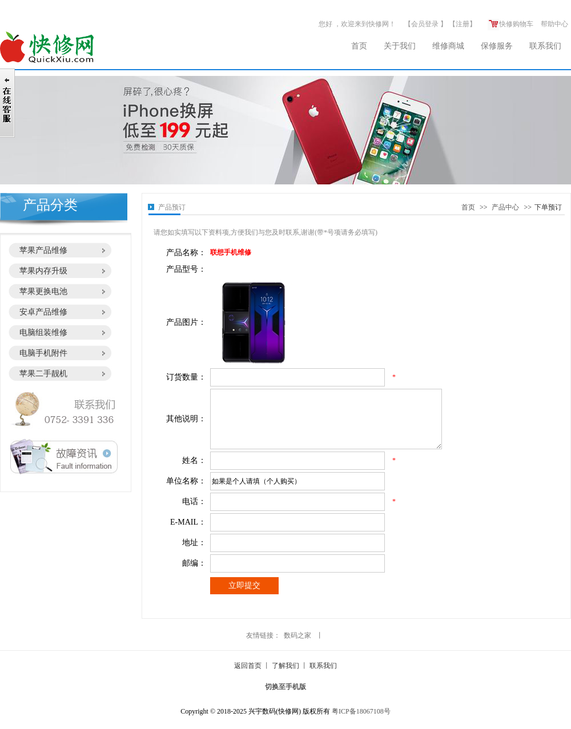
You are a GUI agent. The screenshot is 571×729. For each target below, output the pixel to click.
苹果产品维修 (43, 250)
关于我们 (400, 46)
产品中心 (505, 207)
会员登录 (425, 24)
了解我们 (285, 666)
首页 (359, 46)
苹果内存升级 (43, 271)
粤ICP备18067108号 (361, 711)
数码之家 (297, 635)
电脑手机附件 (43, 353)
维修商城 (448, 46)
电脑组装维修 (43, 332)
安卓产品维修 (43, 312)
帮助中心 (554, 24)
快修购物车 (510, 24)
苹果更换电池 (43, 291)
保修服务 (497, 46)
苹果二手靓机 (43, 373)
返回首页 (248, 666)
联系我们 (545, 46)
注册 (462, 24)
